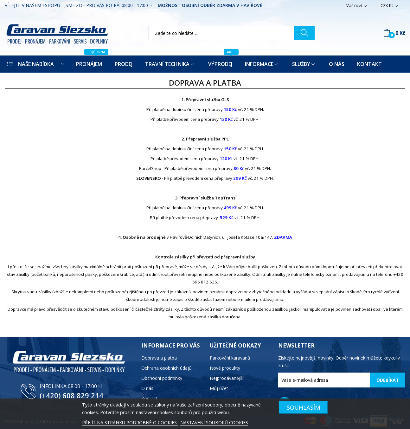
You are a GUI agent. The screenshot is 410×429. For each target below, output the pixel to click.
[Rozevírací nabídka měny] (390, 5)
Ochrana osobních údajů (166, 368)
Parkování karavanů (230, 358)
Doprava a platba (159, 358)
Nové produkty (225, 368)
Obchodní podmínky (161, 378)
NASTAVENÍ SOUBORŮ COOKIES (214, 422)
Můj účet (219, 388)
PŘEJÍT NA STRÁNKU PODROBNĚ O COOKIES (130, 422)
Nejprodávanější (226, 378)
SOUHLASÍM (303, 407)
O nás (147, 388)
